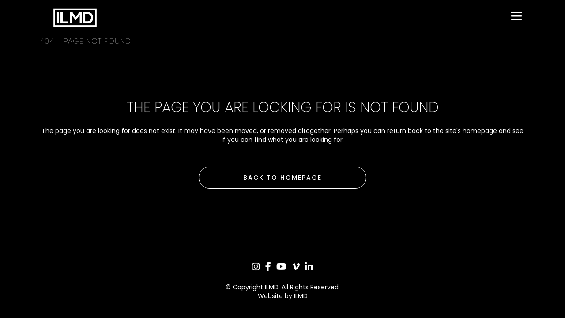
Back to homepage (282, 177)
